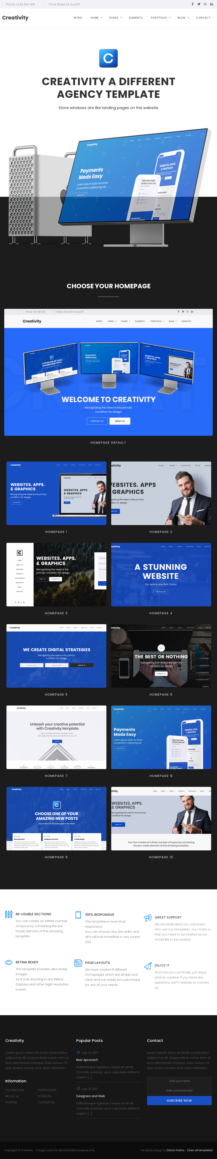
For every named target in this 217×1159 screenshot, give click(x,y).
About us (12, 1096)
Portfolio (11, 1102)
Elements (136, 17)
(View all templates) (200, 1150)
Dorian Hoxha (175, 1150)
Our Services (14, 1090)
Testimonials (47, 1090)
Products (44, 1096)
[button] (95, 18)
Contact (203, 17)
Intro (78, 17)
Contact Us (46, 1102)
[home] (15, 18)
